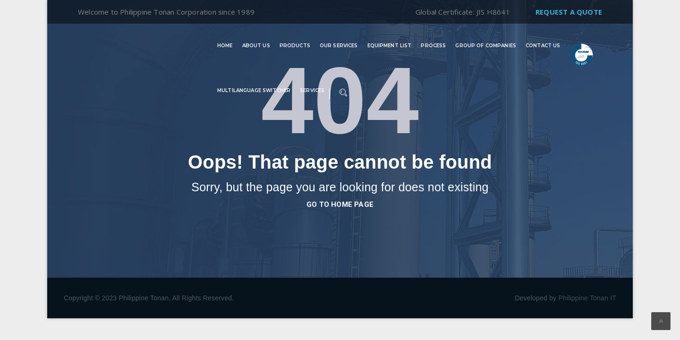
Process (433, 45)
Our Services (339, 45)
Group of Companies (485, 45)
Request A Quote (569, 12)
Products (295, 45)
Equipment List (389, 45)
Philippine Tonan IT (587, 298)
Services (312, 90)
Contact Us (543, 45)
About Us (256, 45)
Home (225, 45)
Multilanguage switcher (253, 90)
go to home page (340, 204)
